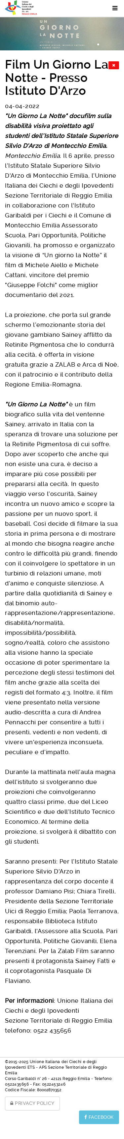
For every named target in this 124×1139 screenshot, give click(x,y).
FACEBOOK (99, 1117)
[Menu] (111, 8)
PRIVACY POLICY (32, 1103)
